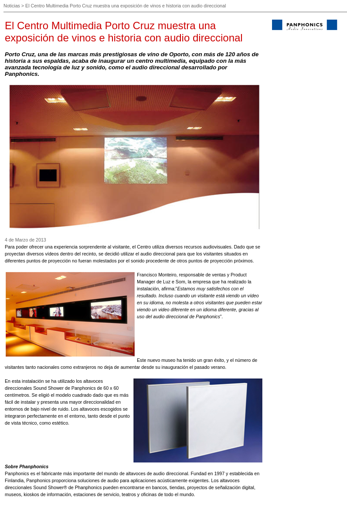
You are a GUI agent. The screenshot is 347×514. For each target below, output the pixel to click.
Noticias (11, 5)
